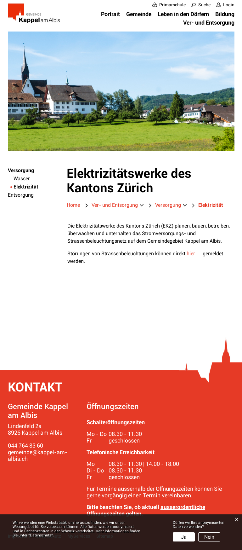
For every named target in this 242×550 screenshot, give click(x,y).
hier (191, 254)
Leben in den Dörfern (183, 14)
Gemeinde (138, 14)
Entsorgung (21, 195)
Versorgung (21, 170)
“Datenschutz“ (40, 535)
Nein (209, 537)
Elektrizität (34, 187)
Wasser (22, 179)
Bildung (224, 14)
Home (73, 205)
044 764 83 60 (25, 445)
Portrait (110, 14)
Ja (184, 537)
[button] (118, 205)
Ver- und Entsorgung (208, 22)
